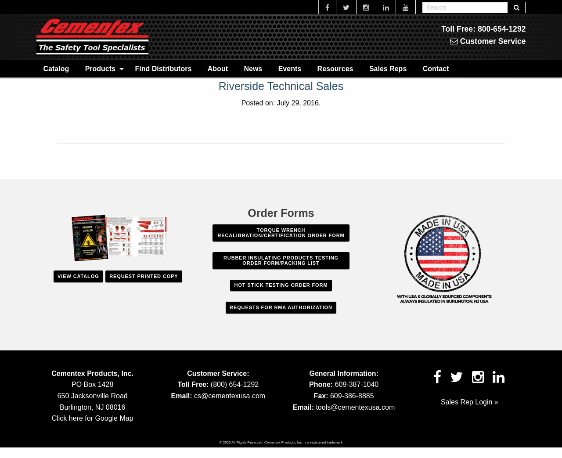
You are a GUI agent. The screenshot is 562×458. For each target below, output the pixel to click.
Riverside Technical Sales (281, 86)
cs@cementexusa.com (229, 396)
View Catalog (78, 276)
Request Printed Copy (143, 276)
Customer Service (488, 41)
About (218, 68)
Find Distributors (163, 68)
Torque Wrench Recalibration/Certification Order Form (280, 232)
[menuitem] (56, 68)
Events (289, 68)
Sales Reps (388, 68)
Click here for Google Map (92, 418)
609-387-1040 (357, 384)
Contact (436, 68)
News (253, 68)
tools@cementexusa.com (355, 407)
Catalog (56, 68)
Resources (335, 68)
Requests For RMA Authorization (281, 307)
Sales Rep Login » (469, 402)
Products (100, 68)
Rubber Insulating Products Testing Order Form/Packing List (281, 260)
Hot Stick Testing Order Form (281, 285)
